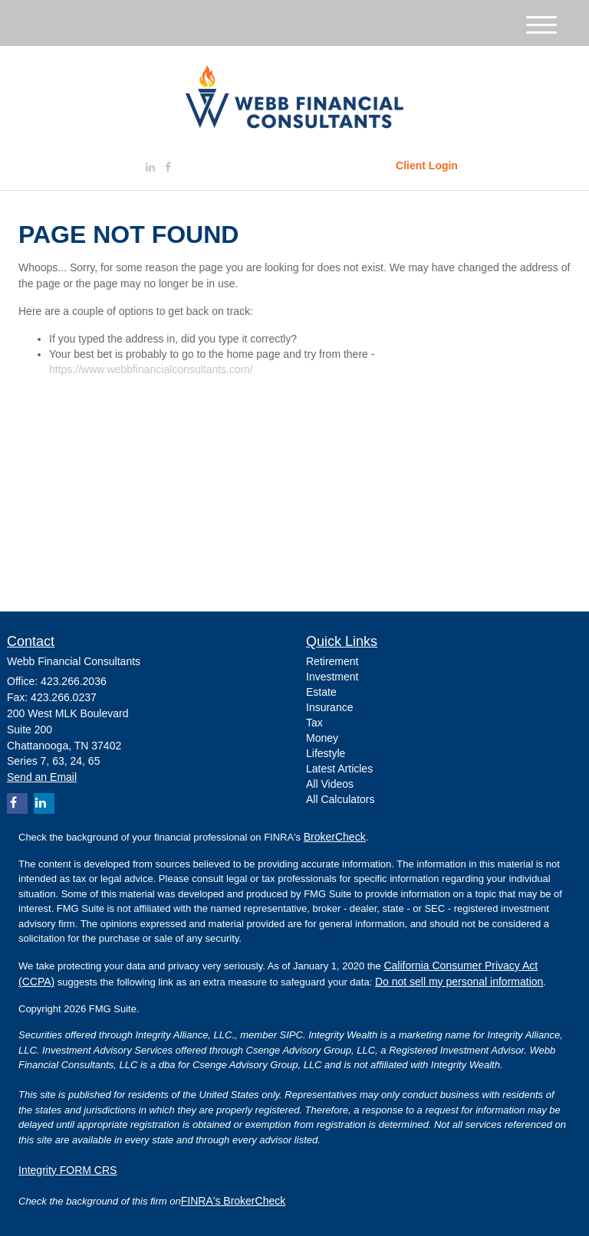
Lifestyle (325, 753)
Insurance (329, 707)
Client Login (427, 165)
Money (322, 738)
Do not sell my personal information (459, 981)
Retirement (332, 661)
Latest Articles (339, 768)
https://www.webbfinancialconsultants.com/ (150, 369)
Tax (314, 722)
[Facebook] (168, 167)
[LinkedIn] (150, 167)
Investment (332, 676)
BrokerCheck (335, 837)
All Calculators (340, 799)
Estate (321, 692)
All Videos (330, 784)
